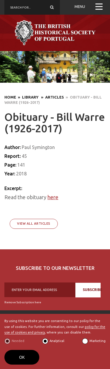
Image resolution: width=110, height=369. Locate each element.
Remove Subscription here (22, 302)
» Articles (51, 97)
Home (10, 97)
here (53, 197)
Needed (18, 341)
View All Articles (33, 223)
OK (22, 357)
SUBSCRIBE (92, 290)
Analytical (57, 341)
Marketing (97, 341)
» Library (27, 97)
